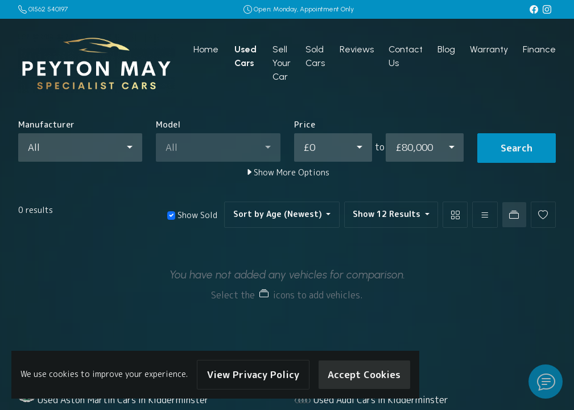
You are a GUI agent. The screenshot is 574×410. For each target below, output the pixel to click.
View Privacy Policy (253, 374)
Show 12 (388, 214)
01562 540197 (48, 9)
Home (205, 49)
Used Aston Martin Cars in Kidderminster (123, 399)
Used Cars (245, 56)
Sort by (278, 214)
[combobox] (80, 147)
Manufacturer (46, 124)
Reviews (357, 49)
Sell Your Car (281, 63)
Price (304, 124)
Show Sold (196, 215)
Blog (446, 49)
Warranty (489, 49)
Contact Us (406, 56)
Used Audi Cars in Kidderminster (380, 399)
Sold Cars (315, 56)
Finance (539, 49)
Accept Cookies (364, 374)
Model (168, 124)
